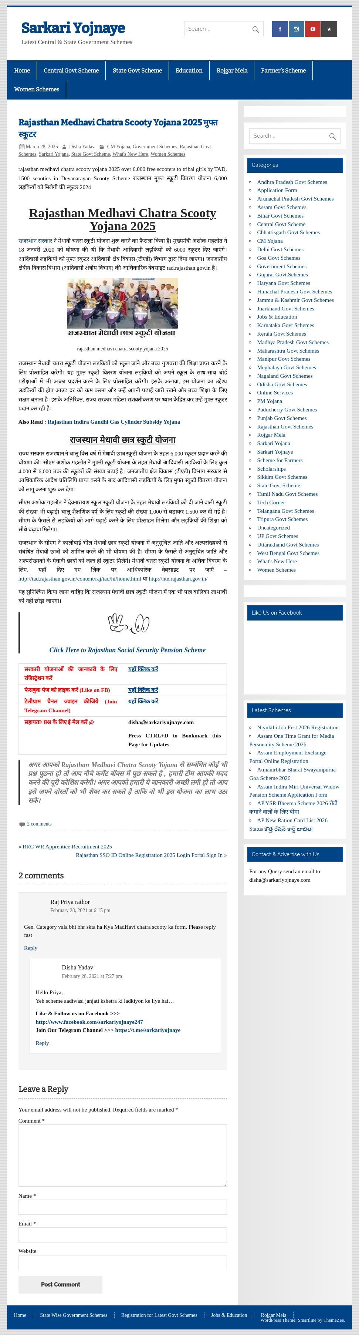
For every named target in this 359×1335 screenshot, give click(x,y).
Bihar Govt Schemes (280, 215)
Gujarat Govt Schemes (282, 274)
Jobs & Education (277, 316)
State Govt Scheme (137, 70)
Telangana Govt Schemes (285, 511)
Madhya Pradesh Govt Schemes (293, 342)
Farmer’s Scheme (283, 70)
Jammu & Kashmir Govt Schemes (295, 300)
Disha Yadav (82, 146)
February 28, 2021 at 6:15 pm (80, 910)
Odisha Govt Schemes (282, 384)
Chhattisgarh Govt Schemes (288, 232)
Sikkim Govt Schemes (282, 477)
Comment (31, 1120)
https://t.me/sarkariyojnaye (148, 1030)
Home (22, 70)
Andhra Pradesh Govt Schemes (292, 182)
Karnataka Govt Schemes (285, 325)
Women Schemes (36, 89)
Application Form (277, 190)
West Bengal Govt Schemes (288, 553)
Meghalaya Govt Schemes (286, 367)
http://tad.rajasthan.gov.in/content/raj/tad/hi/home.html (79, 578)
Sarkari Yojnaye (73, 28)
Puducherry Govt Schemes (287, 409)
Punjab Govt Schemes (282, 418)
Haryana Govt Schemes (283, 283)
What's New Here (130, 154)
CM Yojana (118, 146)
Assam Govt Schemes (281, 207)
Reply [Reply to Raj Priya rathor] (30, 948)
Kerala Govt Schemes (281, 333)
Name (27, 1195)
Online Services (275, 392)
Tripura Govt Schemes (282, 519)
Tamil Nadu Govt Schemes (287, 494)
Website (27, 1251)
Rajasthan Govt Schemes (285, 426)
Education (189, 70)
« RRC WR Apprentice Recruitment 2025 (65, 846)
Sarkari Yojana (54, 154)
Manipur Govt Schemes (284, 359)
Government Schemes (155, 146)
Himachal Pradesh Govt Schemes (294, 291)
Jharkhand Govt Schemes (285, 308)
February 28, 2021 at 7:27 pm (92, 976)
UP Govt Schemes (277, 536)
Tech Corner (271, 502)
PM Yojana (269, 401)
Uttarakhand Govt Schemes (288, 544)
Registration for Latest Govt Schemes (159, 1315)
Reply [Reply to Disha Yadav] (42, 1043)
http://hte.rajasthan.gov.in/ (178, 578)
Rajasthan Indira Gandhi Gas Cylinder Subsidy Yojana (114, 421)
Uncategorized (273, 527)
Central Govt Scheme (71, 70)
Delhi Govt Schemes (280, 249)
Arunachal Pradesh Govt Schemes (295, 198)
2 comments (39, 824)
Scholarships (271, 468)
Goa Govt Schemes (279, 258)
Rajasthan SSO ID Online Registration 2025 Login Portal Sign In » (151, 855)
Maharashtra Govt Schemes (288, 350)
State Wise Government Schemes (74, 1315)
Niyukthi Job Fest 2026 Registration (298, 727)
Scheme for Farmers (280, 460)
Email (27, 1223)
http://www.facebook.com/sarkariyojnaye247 (89, 1022)
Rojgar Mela (232, 70)
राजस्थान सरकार (35, 241)
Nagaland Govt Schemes (285, 376)
